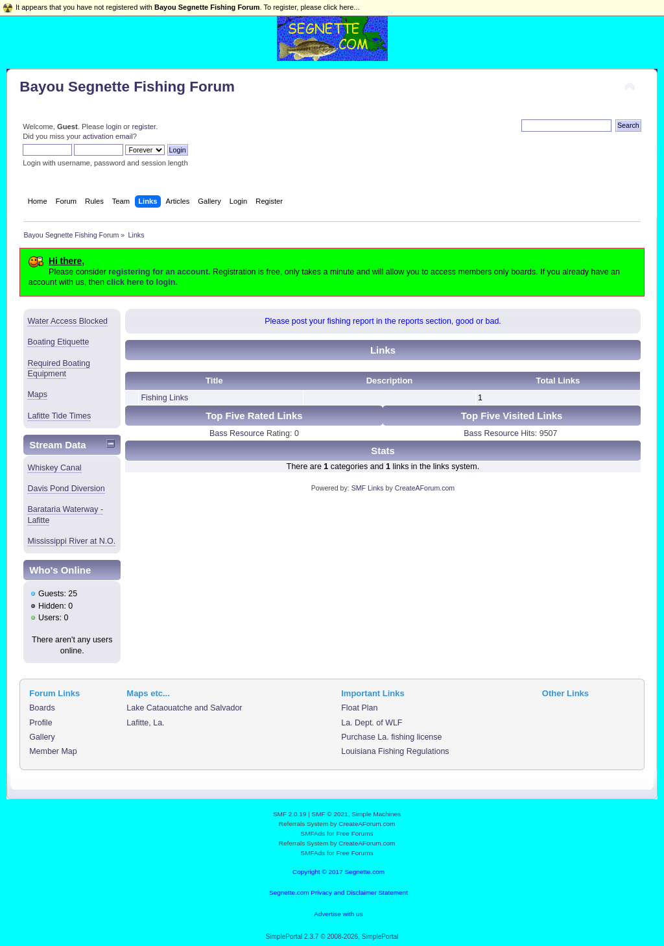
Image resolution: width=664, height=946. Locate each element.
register (144, 126)
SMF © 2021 (330, 814)
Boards (42, 707)
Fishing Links (164, 397)
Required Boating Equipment (58, 368)
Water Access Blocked (67, 321)
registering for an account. (159, 271)
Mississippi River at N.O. (71, 541)
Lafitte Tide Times (59, 415)
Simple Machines (376, 814)
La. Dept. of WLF (371, 722)
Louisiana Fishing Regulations (395, 751)
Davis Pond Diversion (65, 488)
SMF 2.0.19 (290, 814)
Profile (40, 722)
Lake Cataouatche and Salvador (184, 707)
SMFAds (313, 833)
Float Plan (359, 707)
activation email (108, 136)
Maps (37, 394)
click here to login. (141, 282)
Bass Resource (237, 433)
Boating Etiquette (58, 341)
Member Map (53, 751)
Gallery (42, 737)
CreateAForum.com (425, 488)
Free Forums (354, 833)
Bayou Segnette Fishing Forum (127, 87)
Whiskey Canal (54, 467)
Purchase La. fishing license (391, 737)
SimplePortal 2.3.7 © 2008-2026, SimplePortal (332, 936)
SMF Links (367, 488)
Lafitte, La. (145, 722)
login (113, 126)
